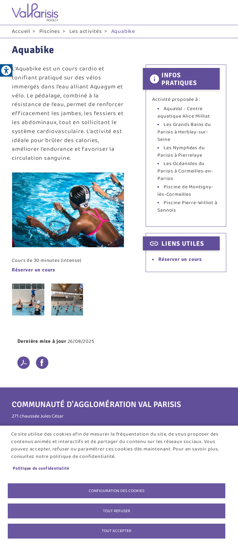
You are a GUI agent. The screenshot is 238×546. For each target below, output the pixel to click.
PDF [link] (23, 362)
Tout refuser (116, 510)
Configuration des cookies (116, 490)
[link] (6, 70)
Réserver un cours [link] (33, 270)
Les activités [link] (85, 31)
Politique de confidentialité (41, 468)
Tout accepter (116, 530)
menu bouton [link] (220, 12)
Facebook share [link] (42, 362)
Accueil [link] (21, 31)
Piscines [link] (49, 31)
